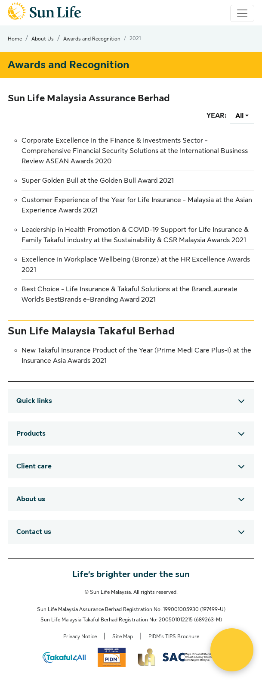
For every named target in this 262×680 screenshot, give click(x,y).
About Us (42, 39)
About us (30, 499)
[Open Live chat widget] (231, 649)
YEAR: (216, 115)
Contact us (33, 532)
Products (31, 433)
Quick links (34, 401)
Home (15, 39)
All (239, 116)
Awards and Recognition (91, 39)
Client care (34, 466)
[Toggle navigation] (242, 13)
